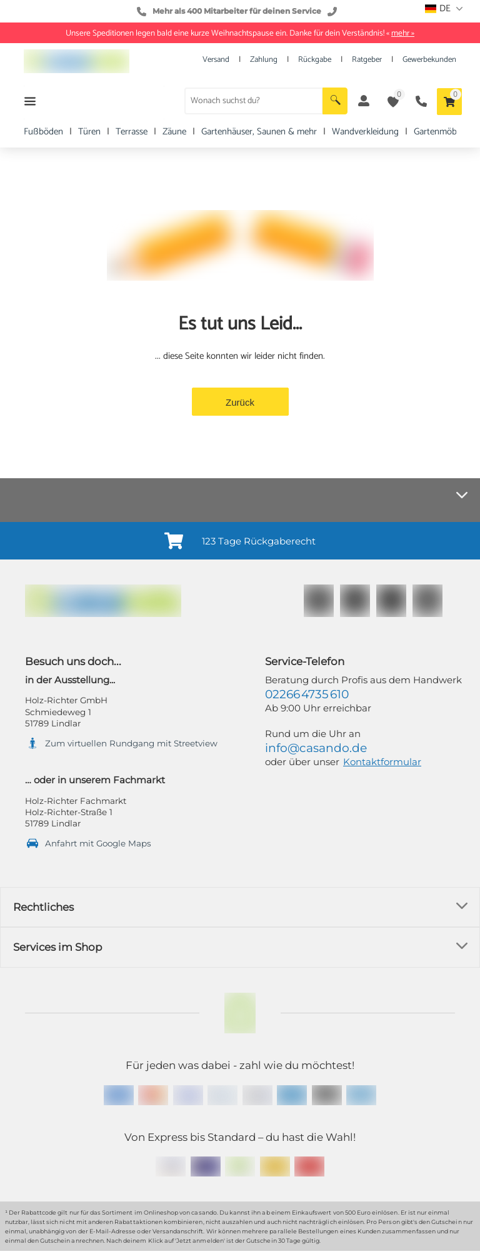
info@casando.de (316, 748)
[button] (335, 101)
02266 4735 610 (307, 694)
